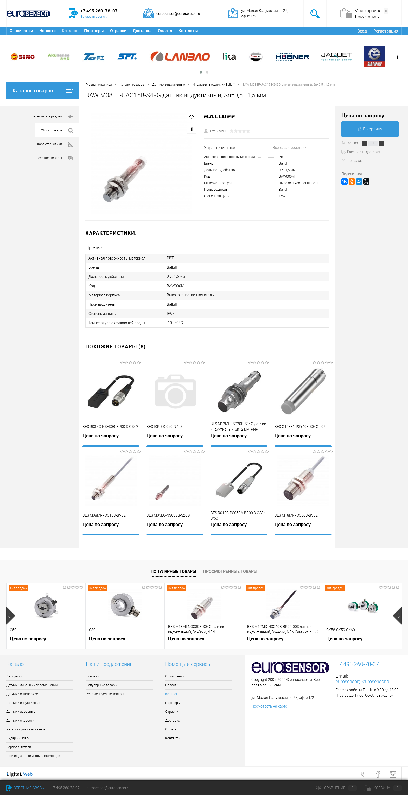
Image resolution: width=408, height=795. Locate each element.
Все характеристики (290, 148)
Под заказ (351, 160)
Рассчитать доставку (360, 151)
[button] (201, 72)
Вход (362, 31)
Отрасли (118, 31)
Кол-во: (353, 142)
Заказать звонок (93, 16)
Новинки (92, 675)
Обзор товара (57, 130)
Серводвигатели (18, 745)
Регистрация (385, 31)
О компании (21, 31)
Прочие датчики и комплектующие (33, 754)
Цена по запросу (100, 435)
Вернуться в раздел (52, 116)
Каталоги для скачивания (26, 728)
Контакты (188, 31)
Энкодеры (14, 675)
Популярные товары (173, 570)
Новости (47, 31)
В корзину (370, 129)
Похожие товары (54, 158)
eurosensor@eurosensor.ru (363, 680)
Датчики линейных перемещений (32, 683)
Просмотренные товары (230, 570)
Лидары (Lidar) (17, 737)
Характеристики (55, 144)
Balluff (283, 189)
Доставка (142, 31)
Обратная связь (25, 788)
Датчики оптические (22, 692)
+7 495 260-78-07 (65, 788)
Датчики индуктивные (23, 701)
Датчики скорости (20, 719)
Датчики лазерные (20, 710)
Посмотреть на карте (269, 705)
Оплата (165, 31)
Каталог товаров (42, 90)
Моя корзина (371, 11)
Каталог (70, 31)
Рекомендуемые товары (105, 692)
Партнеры (94, 31)
